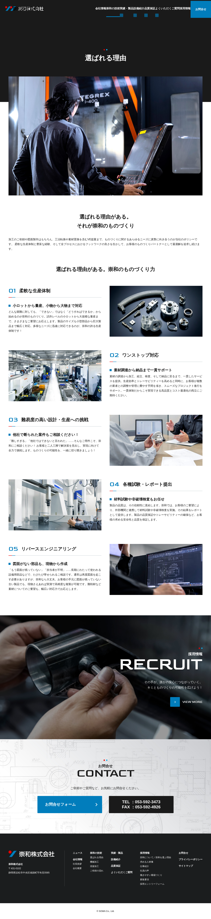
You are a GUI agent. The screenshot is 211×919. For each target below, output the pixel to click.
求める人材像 (146, 862)
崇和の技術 (71, 8)
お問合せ (200, 8)
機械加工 (94, 862)
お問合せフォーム (60, 804)
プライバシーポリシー (190, 859)
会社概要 (77, 868)
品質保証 (128, 8)
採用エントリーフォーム (152, 884)
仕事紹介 (144, 866)
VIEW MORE (192, 702)
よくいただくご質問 (153, 8)
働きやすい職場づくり (151, 875)
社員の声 (144, 870)
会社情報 (52, 8)
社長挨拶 (77, 864)
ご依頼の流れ (96, 870)
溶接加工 (94, 866)
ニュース (77, 853)
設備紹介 (111, 8)
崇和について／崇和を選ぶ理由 (155, 857)
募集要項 (144, 879)
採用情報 (177, 8)
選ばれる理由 (96, 857)
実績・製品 (91, 8)
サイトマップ (186, 865)
